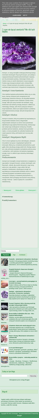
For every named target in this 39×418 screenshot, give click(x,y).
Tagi (14, 255)
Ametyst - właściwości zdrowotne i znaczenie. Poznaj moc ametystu (20, 292)
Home (4, 23)
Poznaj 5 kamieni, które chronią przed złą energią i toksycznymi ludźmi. (22, 304)
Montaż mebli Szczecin (15, 403)
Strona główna (19, 190)
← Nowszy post (6, 190)
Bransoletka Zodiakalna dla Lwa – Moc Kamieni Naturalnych (21, 314)
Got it (25, 15)
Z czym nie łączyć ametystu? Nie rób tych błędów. (18, 30)
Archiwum (22, 255)
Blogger (27, 380)
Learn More (17, 15)
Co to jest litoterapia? (16, 348)
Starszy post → (32, 190)
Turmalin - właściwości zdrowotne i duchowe (23, 259)
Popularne (6, 255)
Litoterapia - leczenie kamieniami (21, 413)
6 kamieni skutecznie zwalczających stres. (22, 325)
